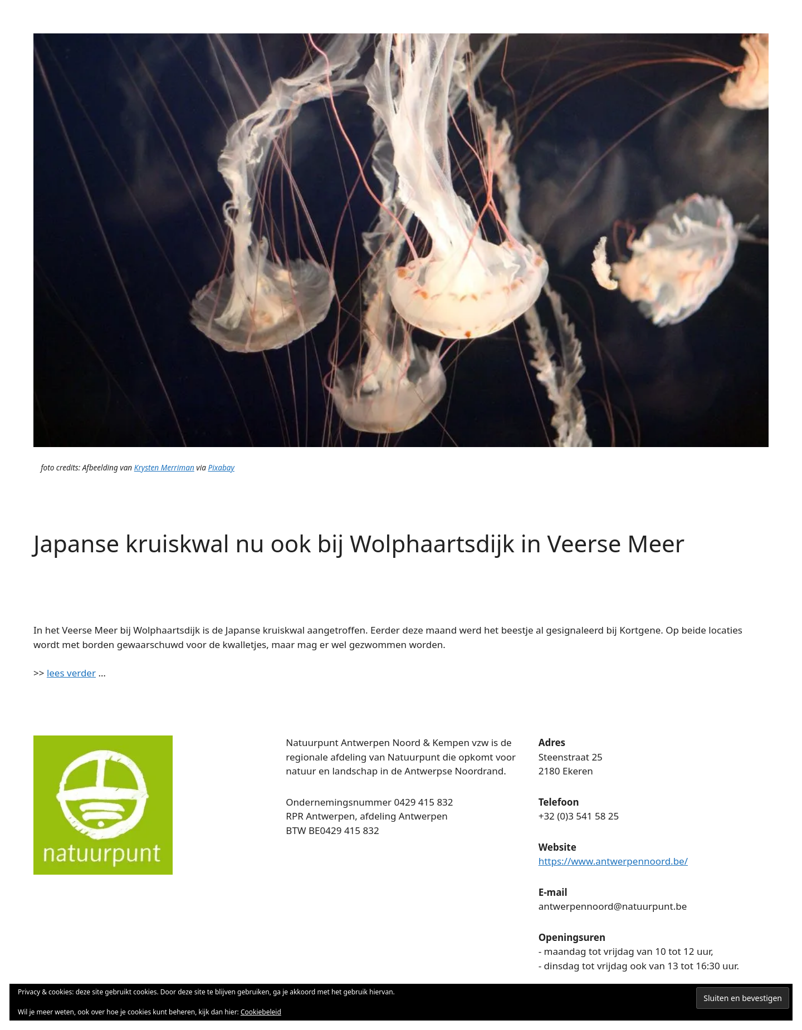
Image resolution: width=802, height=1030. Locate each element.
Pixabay (221, 467)
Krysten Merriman (164, 467)
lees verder (71, 672)
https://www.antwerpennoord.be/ (613, 861)
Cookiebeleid (261, 1012)
